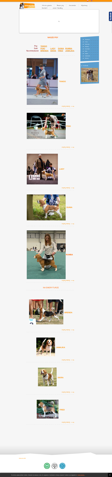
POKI (68, 126)
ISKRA (53, 51)
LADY (61, 169)
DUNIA (61, 48)
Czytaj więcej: (66, 106)
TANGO (62, 81)
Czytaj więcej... (81, 475)
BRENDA (44, 51)
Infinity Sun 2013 (22, 458)
